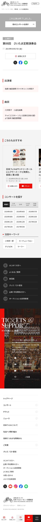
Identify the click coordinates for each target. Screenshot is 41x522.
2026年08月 (8, 217)
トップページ (8, 398)
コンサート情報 (9, 9)
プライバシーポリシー (9, 505)
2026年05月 (8, 211)
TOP (3, 9)
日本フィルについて (10, 425)
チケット (26, 186)
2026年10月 (33, 217)
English (35, 3)
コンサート (7, 405)
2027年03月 (20, 227)
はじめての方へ (8, 460)
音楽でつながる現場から (12, 438)
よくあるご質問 (8, 471)
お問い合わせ (8, 475)
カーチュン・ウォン (25, 241)
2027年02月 (8, 227)
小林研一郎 (9, 241)
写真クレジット (21, 505)
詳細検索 (34, 204)
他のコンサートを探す (23, 24)
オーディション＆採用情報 (12, 468)
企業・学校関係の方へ (11, 464)
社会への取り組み (10, 431)
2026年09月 (20, 217)
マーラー (21, 246)
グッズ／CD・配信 (9, 451)
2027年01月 (33, 222)
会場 (20, 204)
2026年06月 (20, 211)
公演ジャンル (13, 204)
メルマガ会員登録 (9, 479)
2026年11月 (8, 222)
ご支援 (5, 445)
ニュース (6, 418)
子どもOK (8, 246)
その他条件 (28, 204)
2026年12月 (20, 222)
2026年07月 (33, 211)
